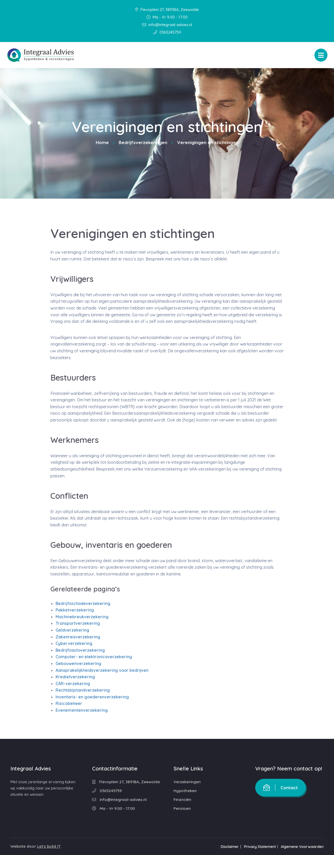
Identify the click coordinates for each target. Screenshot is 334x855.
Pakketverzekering (75, 610)
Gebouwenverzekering (78, 663)
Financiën (182, 799)
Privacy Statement (259, 846)
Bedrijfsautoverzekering (80, 650)
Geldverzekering (72, 630)
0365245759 (167, 32)
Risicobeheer (69, 703)
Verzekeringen (187, 781)
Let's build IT (49, 846)
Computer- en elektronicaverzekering (94, 656)
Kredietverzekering (75, 676)
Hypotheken (185, 790)
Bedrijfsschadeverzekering (83, 603)
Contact (280, 787)
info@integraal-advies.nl (167, 24)
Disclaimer (227, 846)
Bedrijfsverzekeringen (143, 142)
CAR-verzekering (73, 683)
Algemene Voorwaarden (302, 846)
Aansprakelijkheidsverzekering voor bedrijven (102, 670)
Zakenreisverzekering (78, 636)
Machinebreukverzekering (82, 616)
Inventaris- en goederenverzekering (92, 696)
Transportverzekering (78, 623)
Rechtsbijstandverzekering (83, 690)
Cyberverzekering (74, 643)
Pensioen (182, 808)
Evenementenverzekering (82, 710)
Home (102, 142)
